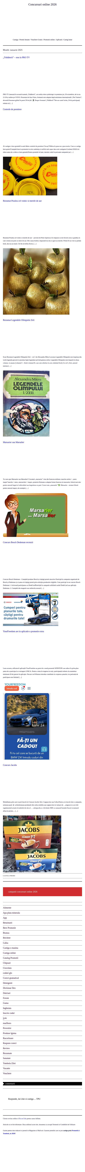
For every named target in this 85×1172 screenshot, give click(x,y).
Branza (6, 933)
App (5, 918)
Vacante (6, 1068)
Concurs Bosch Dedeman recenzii (18, 542)
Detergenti (7, 983)
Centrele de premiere (12, 109)
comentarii (10, 1083)
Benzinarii (7, 923)
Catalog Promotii (10, 958)
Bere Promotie (9, 928)
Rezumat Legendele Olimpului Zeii (18, 320)
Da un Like (22, 1118)
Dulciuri (6, 993)
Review (6, 1048)
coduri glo (7, 973)
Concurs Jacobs (10, 765)
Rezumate (7, 1053)
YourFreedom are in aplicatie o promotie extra (23, 631)
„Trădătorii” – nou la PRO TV (16, 57)
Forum (6, 998)
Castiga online (9, 953)
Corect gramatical (11, 978)
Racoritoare (8, 1038)
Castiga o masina (10, 948)
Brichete (7, 938)
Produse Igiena (9, 1033)
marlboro (7, 1023)
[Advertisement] (42, 21)
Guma (5, 1003)
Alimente (7, 907)
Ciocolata (7, 968)
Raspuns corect (9, 1043)
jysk (5, 1018)
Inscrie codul (8, 1013)
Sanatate (7, 1058)
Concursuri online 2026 (42, 4)
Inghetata (7, 1008)
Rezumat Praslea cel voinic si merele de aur (22, 201)
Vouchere (7, 1073)
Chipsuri (7, 963)
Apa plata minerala (11, 913)
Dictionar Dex (9, 988)
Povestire (7, 1028)
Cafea (5, 943)
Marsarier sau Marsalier (13, 442)
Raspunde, (13, 1099)
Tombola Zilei (9, 1063)
